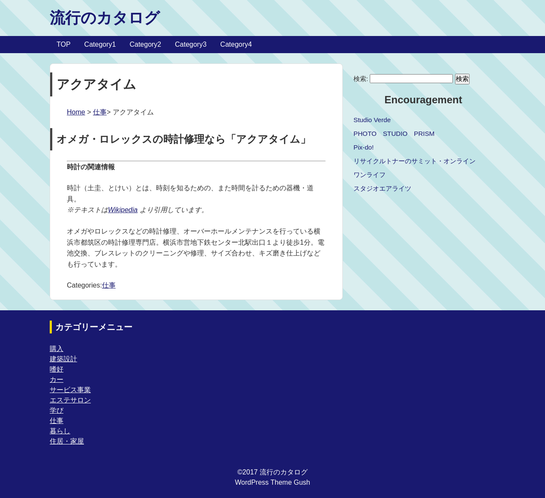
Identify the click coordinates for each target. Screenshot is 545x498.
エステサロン (70, 400)
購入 (56, 348)
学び (56, 410)
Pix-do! (363, 147)
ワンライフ (369, 174)
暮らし (60, 431)
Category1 (100, 44)
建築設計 (63, 359)
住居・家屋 (67, 441)
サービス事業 (70, 389)
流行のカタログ (105, 18)
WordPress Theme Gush (272, 482)
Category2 (145, 44)
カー (56, 379)
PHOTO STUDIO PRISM (393, 133)
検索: (360, 78)
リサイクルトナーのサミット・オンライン (414, 161)
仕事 (100, 112)
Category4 (236, 44)
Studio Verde (372, 119)
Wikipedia (123, 209)
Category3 (191, 44)
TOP (64, 44)
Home (76, 112)
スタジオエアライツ (382, 188)
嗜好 (56, 369)
